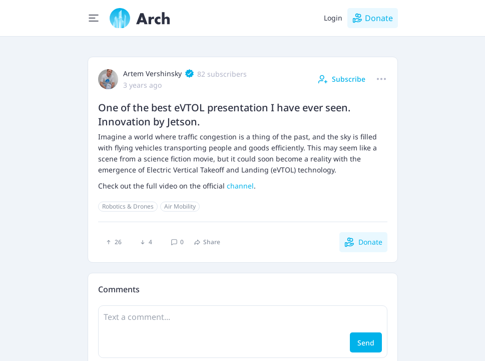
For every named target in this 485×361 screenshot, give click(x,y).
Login (333, 18)
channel (240, 186)
